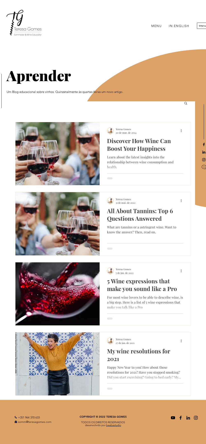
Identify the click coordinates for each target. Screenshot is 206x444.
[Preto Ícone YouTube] (173, 417)
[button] (186, 103)
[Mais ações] (182, 130)
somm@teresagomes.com (34, 422)
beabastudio (113, 425)
